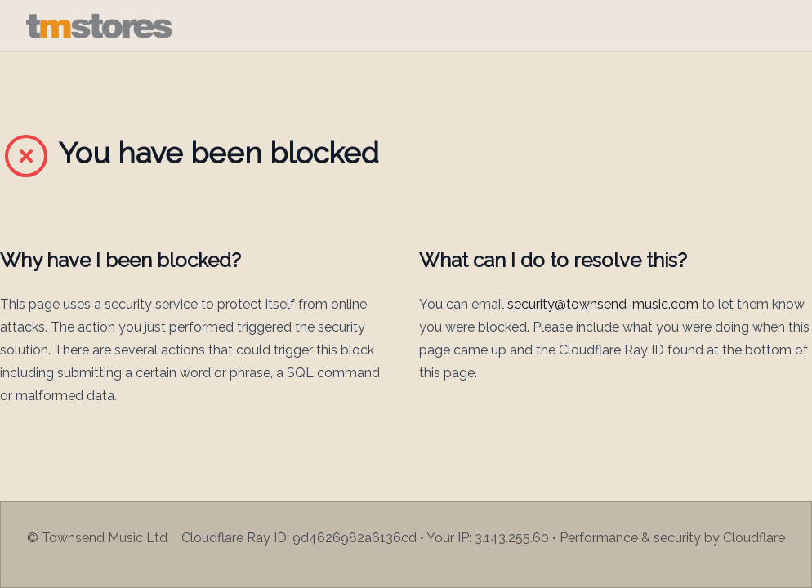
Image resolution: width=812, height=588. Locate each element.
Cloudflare (754, 538)
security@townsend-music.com (602, 304)
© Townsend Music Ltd (97, 538)
